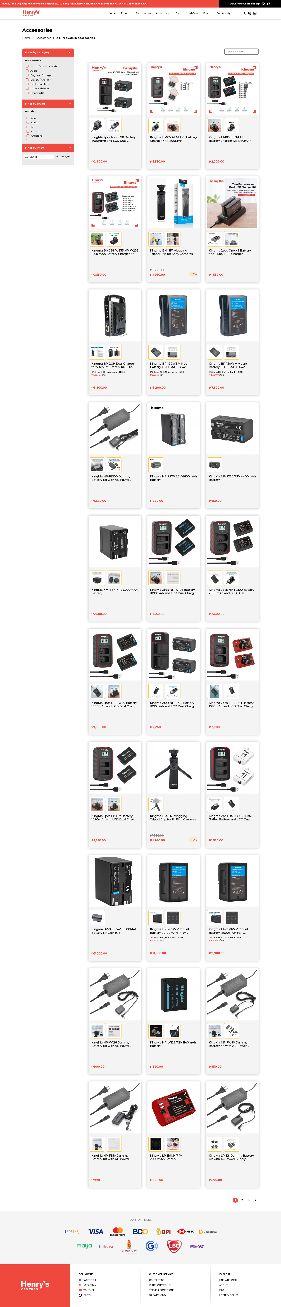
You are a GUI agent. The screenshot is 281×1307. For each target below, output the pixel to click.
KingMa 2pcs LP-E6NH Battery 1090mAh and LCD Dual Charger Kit (232, 704)
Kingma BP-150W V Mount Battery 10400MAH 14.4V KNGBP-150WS (228, 365)
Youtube (87, 1290)
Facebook (87, 1280)
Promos (125, 13)
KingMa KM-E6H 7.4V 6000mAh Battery (114, 591)
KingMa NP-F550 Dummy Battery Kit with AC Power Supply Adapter (110, 1157)
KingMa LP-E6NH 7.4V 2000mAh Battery (166, 1157)
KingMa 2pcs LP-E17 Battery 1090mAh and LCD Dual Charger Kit (114, 818)
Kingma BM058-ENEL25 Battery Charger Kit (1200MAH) (173, 139)
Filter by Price (34, 147)
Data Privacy (157, 1295)
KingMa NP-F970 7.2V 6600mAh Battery (173, 478)
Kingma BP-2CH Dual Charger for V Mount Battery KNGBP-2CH (113, 365)
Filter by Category (37, 52)
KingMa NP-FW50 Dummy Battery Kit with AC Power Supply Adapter (228, 1044)
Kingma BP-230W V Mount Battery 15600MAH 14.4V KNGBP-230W (228, 931)
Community (223, 13)
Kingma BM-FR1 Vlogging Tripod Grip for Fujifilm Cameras (173, 817)
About (223, 1285)
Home (112, 13)
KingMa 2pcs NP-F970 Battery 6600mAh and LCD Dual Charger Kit (113, 139)
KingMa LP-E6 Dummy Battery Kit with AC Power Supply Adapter (231, 1157)
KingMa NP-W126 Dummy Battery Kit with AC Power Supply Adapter (110, 1044)
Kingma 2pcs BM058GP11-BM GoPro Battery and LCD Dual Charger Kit (230, 818)
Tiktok (85, 1295)
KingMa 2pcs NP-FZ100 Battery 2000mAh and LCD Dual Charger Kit (231, 591)
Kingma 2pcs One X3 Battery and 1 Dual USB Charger (230, 252)
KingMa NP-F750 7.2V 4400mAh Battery (232, 478)
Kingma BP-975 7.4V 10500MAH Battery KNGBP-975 (114, 930)
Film (177, 13)
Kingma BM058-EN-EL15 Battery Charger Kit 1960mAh (230, 139)
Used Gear (192, 13)
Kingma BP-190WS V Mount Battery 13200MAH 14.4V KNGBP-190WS (170, 365)
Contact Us (156, 1280)
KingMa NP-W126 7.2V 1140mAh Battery (173, 1044)
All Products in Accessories (75, 38)
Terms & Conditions (161, 1290)
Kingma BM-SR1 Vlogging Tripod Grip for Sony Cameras (171, 252)
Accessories (163, 13)
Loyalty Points (228, 1295)
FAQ (221, 1290)
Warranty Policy (160, 1285)
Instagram (88, 1285)
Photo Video (143, 13)
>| (256, 1200)
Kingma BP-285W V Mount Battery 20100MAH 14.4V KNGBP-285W (169, 931)
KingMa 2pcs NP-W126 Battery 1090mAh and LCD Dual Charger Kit (173, 591)
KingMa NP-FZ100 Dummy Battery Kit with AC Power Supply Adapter (110, 478)
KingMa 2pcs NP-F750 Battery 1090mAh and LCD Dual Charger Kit (173, 704)
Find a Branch (228, 1280)
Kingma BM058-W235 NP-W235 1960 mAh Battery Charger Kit (114, 252)
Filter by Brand (35, 103)
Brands (207, 13)
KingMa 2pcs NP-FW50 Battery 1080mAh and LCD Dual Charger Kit (114, 704)
